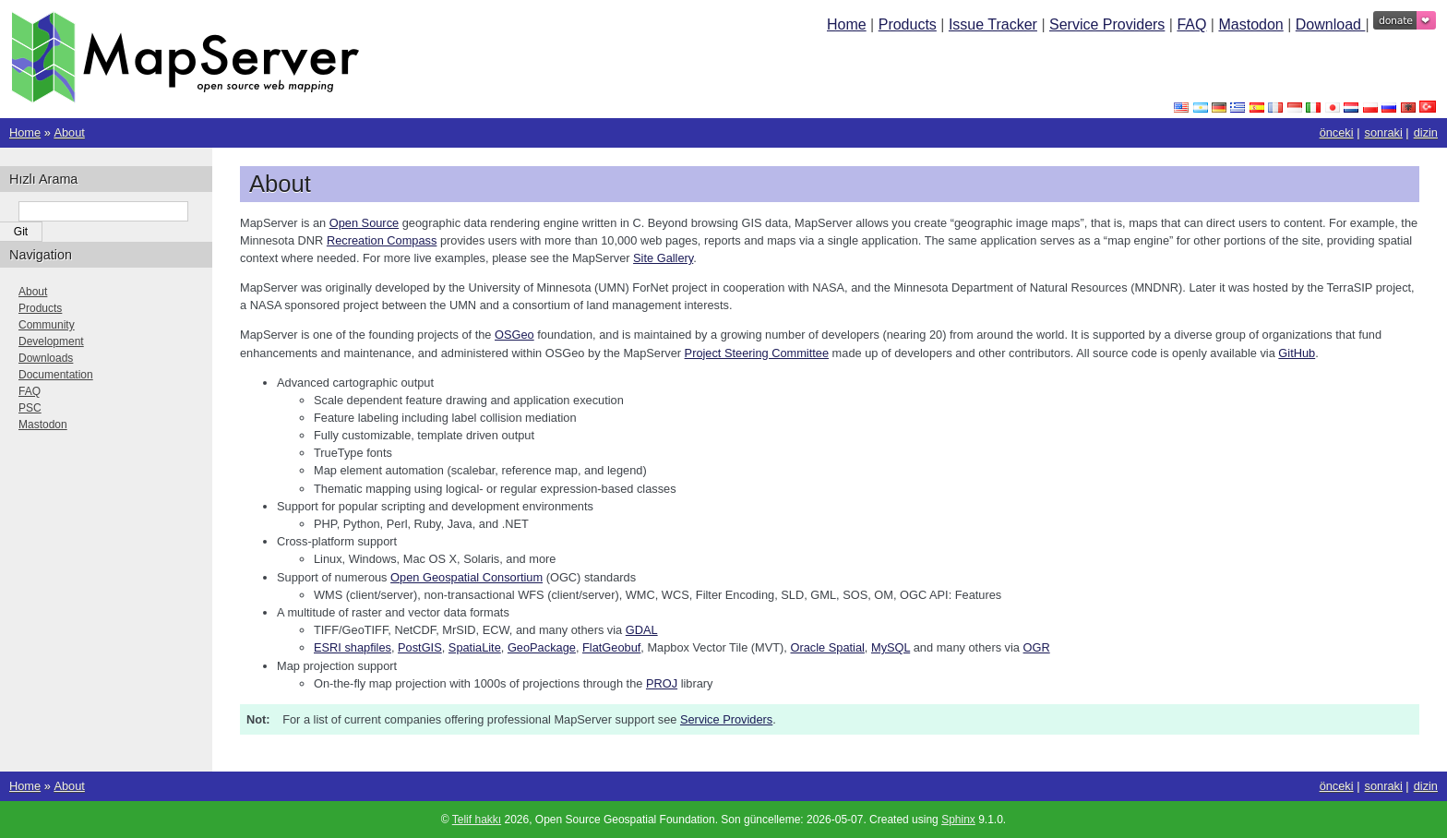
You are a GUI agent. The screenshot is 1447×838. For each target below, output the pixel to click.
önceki (1337, 132)
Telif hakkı (476, 819)
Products (908, 24)
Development (51, 341)
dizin (1426, 132)
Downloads (45, 358)
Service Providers (1107, 24)
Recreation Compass (382, 240)
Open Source (364, 223)
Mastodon (1250, 24)
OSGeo (514, 334)
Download (1331, 24)
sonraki (1384, 132)
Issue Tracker (993, 24)
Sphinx (958, 819)
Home (847, 24)
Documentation (55, 374)
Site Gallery (663, 258)
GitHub (1296, 353)
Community (46, 324)
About (69, 132)
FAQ (1191, 24)
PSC (30, 407)
